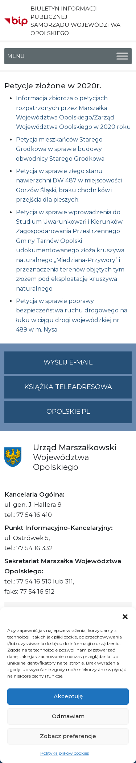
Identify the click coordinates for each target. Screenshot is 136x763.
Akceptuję (68, 696)
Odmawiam (68, 716)
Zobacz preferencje (68, 736)
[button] (125, 616)
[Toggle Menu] (122, 55)
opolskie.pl (68, 412)
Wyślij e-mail (88, 365)
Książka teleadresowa (68, 387)
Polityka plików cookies (64, 753)
